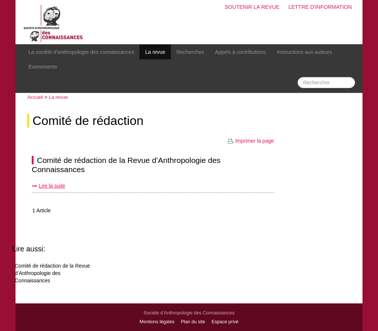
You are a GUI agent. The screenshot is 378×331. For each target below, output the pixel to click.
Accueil (35, 97)
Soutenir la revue (251, 7)
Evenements (42, 67)
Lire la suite (52, 186)
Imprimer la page (250, 141)
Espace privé (225, 321)
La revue (155, 52)
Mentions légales (157, 321)
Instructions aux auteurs (304, 52)
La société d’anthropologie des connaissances (81, 52)
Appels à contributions (240, 52)
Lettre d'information (320, 7)
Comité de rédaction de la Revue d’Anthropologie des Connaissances (52, 273)
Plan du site (193, 321)
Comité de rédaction (88, 121)
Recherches (190, 52)
